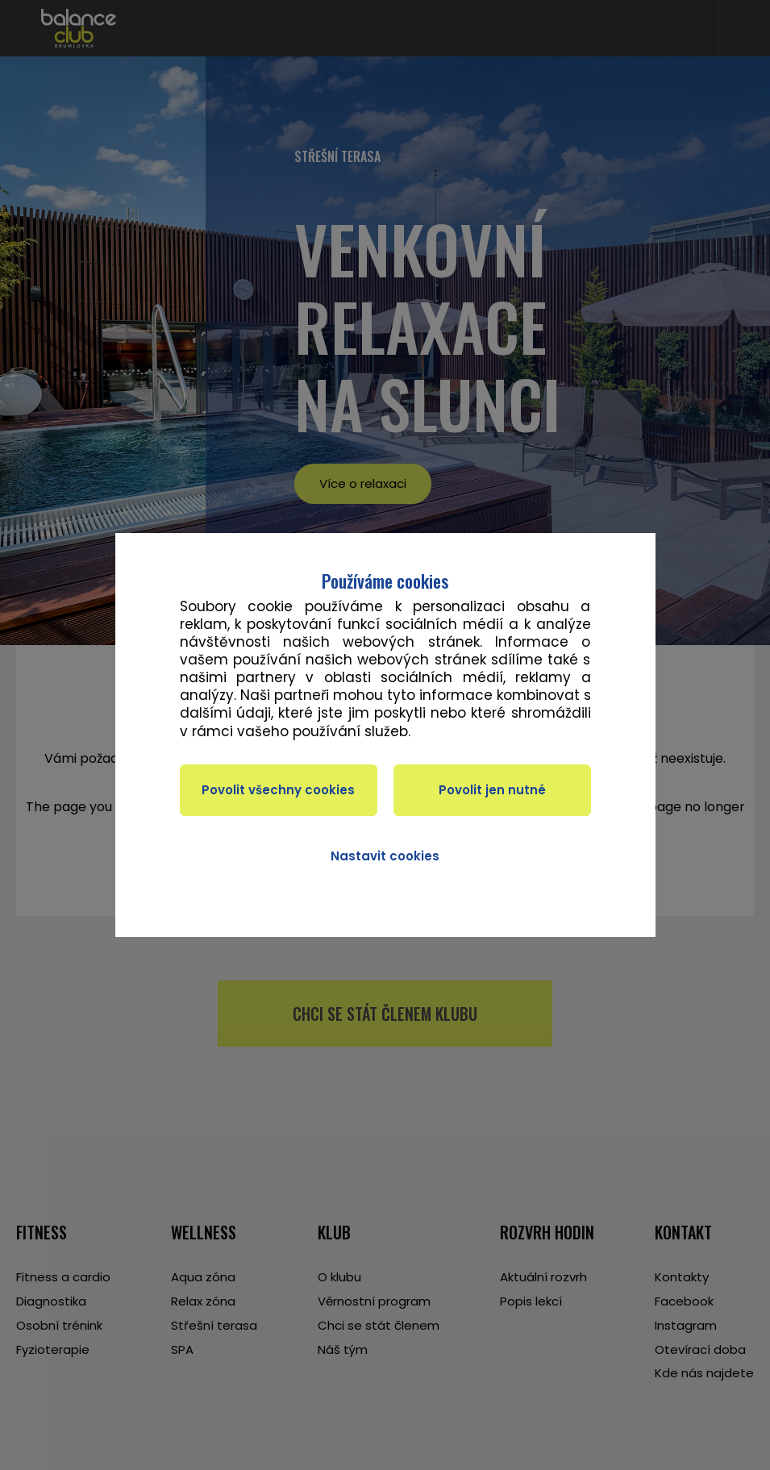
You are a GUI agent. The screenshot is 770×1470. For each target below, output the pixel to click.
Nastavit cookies (385, 855)
